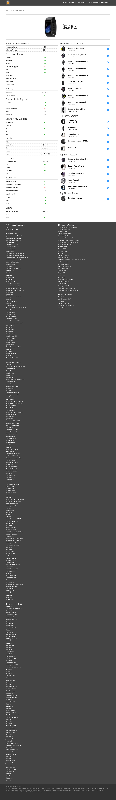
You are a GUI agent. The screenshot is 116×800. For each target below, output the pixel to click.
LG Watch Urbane (11, 560)
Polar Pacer (9, 279)
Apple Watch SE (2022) (12, 262)
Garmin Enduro (10, 312)
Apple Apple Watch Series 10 (14, 236)
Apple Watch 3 (10, 464)
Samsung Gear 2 (10, 588)
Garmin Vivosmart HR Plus (13, 667)
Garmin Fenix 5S (10, 477)
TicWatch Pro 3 (10, 332)
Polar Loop (9, 734)
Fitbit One (8, 776)
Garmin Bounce (62, 297)
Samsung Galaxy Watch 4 (13, 297)
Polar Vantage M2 (11, 329)
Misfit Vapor (9, 497)
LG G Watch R (10, 582)
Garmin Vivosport (11, 662)
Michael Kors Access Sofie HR (14, 401)
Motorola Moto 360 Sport (13, 540)
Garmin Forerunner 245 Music (14, 323)
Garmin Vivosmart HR (12, 717)
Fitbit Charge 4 (10, 630)
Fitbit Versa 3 (9, 349)
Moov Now (9, 723)
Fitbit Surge (9, 595)
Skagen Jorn (61, 275)
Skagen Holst (62, 249)
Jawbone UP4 (9, 737)
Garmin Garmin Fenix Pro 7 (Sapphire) (17, 258)
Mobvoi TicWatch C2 (12, 414)
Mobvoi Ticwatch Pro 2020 (13, 347)
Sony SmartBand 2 (11, 728)
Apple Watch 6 (10, 345)
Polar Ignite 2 (10, 325)
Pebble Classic (10, 593)
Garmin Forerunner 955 (13, 286)
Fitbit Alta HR (9, 678)
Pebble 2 (8, 517)
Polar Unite (9, 355)
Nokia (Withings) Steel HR (65, 279)
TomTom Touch (10, 680)
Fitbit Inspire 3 (10, 271)
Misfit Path (61, 253)
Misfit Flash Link (10, 732)
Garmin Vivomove (63, 281)
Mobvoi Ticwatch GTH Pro (13, 288)
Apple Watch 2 (10, 510)
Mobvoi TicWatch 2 (11, 466)
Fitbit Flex (8, 780)
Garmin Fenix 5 (10, 480)
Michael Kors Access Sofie (13, 458)
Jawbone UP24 (10, 765)
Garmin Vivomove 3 (11, 369)
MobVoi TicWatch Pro (12, 434)
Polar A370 (9, 673)
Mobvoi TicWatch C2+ (12, 353)
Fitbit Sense (9, 351)
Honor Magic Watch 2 (12, 301)
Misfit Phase (61, 277)
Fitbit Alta (8, 704)
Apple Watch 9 (10, 251)
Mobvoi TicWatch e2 (11, 408)
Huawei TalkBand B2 (12, 743)
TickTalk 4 (61, 301)
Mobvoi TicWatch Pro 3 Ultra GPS (15, 290)
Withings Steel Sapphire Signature (68, 242)
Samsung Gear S (10, 591)
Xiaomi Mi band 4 (11, 634)
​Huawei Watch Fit (11, 305)
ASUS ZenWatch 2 (11, 530)
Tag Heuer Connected (64, 233)
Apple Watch (9, 599)
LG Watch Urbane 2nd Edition (14, 532)
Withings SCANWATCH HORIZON (67, 227)
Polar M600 (9, 512)
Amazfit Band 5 (10, 625)
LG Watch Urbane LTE (12, 569)
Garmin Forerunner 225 (13, 545)
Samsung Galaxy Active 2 (13, 386)
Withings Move (62, 247)
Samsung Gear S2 (11, 543)
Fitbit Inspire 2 (10, 623)
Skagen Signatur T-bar (64, 266)
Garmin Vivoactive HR (12, 521)
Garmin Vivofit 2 (10, 771)
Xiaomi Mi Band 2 (11, 689)
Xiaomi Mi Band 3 (11, 645)
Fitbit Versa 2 (9, 390)
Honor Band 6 (10, 617)
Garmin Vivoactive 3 (11, 460)
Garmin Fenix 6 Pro (11, 318)
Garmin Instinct (10, 410)
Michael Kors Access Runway (14, 412)
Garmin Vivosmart (11, 769)
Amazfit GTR (9, 377)
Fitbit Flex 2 (9, 684)
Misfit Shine (9, 756)
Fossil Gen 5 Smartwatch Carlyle (15, 379)
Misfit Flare (9, 660)
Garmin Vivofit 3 (10, 702)
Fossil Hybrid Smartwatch (65, 238)
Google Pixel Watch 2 (12, 242)
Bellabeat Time (62, 231)
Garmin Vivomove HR (64, 255)
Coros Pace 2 (9, 327)
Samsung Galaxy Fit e (12, 639)
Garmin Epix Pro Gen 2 (12, 244)
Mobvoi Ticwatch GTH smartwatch (16, 308)
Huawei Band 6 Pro (11, 615)
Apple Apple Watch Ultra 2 (13, 238)
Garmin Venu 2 (10, 340)
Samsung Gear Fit (11, 754)
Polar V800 (9, 547)
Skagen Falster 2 (10, 399)
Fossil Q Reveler (10, 710)
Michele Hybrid (62, 251)
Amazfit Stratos (10, 443)
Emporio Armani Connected (14, 403)
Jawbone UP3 (9, 763)
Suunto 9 (8, 310)
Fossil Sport (9, 303)
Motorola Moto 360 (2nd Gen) (14, 538)
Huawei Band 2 (10, 656)
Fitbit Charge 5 (10, 610)
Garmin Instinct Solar (12, 360)
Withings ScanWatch (64, 229)
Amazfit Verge (10, 397)
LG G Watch (9, 580)
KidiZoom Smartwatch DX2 (66, 305)
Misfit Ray (8, 708)
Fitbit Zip (8, 774)
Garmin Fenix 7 (10, 266)
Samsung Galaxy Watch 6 (13, 240)
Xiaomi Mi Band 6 (11, 612)
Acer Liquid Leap (10, 676)
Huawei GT (9, 364)
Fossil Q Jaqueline (63, 268)
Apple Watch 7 (10, 295)
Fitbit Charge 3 (10, 643)
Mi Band (8, 671)
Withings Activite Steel (64, 286)
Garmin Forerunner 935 (13, 484)
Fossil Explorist (10, 440)
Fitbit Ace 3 (61, 308)
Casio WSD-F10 (10, 523)
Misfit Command (63, 262)
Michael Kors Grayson (12, 449)
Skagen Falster (10, 451)
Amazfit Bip (9, 654)
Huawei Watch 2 (10, 486)
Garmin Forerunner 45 (12, 392)
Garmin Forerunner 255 (13, 284)
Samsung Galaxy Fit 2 (12, 619)
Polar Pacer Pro (10, 281)
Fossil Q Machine (63, 257)
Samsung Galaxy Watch (13, 423)
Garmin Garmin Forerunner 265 (15, 255)
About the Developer (12, 229)
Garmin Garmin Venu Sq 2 (13, 260)
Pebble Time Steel (11, 558)
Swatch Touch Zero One (13, 564)
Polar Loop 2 (9, 721)
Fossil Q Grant (62, 284)
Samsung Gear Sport (12, 462)
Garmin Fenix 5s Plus (12, 432)
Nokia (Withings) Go (11, 695)
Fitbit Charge (9, 778)
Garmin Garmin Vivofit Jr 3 (66, 299)
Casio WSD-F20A (10, 436)
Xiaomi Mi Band (10, 691)
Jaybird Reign (9, 706)
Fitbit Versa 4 (9, 273)
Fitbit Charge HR (10, 747)
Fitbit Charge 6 (10, 606)
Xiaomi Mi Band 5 (11, 628)
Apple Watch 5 (10, 388)
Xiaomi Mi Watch (10, 334)
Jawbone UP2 (9, 739)
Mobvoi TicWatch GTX (12, 358)
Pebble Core (9, 693)
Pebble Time (9, 567)
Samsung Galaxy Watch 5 (13, 268)
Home (7, 227)
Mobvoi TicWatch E (11, 469)
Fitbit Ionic (9, 473)
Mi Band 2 (9, 669)
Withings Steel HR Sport (65, 244)
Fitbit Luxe (9, 621)
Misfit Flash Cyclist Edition (13, 715)
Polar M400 (9, 549)
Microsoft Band (10, 760)
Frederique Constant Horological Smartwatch (71, 260)
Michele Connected (63, 264)
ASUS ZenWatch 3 (11, 493)
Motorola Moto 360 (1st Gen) (14, 584)
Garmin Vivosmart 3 (11, 658)
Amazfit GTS (9, 375)
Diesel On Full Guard (12, 456)
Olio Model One (10, 556)
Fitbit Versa (9, 447)
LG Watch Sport (10, 490)
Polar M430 (9, 482)
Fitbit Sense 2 (9, 275)
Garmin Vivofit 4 (10, 652)
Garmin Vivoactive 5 (11, 249)
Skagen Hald (61, 273)
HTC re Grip (9, 741)
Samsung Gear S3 (11, 506)
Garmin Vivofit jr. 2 (63, 303)
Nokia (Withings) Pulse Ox (13, 745)
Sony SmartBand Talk (12, 750)
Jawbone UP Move (11, 767)
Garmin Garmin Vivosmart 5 (14, 608)
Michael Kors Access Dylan (13, 501)
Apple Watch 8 (10, 277)
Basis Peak (9, 597)
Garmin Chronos (10, 427)
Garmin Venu (9, 384)
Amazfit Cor (9, 647)
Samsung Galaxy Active (12, 395)
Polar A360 (9, 699)
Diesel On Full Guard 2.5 (13, 421)
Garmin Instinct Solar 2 (12, 247)
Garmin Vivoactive (11, 578)
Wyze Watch (9, 299)
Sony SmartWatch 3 (11, 575)
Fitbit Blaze (9, 525)
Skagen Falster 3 (10, 371)
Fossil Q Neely (62, 270)
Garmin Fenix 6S (10, 314)
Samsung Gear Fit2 (11, 697)
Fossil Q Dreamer (11, 713)
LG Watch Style (10, 488)
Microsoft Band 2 (11, 726)
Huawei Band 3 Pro (11, 632)
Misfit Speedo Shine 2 (12, 686)
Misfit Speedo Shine (11, 730)
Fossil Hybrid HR (63, 236)
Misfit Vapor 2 (10, 416)
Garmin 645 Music (11, 438)
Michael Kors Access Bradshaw (15, 499)
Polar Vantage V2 (11, 316)
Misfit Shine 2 (10, 719)
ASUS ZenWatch (10, 554)
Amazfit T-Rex (10, 373)
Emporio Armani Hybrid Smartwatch (69, 240)
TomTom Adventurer (12, 503)
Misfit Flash (9, 758)
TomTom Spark (10, 536)
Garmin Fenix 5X (10, 475)
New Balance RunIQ (11, 495)
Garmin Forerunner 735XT (13, 519)
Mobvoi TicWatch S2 (11, 406)
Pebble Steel (9, 573)
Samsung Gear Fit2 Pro (12, 665)
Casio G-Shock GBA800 (12, 425)
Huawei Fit (9, 508)
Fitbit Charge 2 (10, 682)
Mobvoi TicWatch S (11, 471)
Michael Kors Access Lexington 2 (15, 366)
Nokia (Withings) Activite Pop (66, 288)
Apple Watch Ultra (11, 264)
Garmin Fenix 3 (10, 571)
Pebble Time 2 (10, 514)
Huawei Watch (10, 562)
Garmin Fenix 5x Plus (12, 429)
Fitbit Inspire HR (10, 636)
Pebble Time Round (11, 534)
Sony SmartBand (10, 752)
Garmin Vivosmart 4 (11, 641)
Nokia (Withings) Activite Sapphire (68, 290)
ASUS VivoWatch (10, 551)
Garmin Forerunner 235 (13, 453)
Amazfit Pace (9, 445)
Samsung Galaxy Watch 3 (13, 362)
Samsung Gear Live (11, 586)
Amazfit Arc (9, 649)
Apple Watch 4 (10, 419)
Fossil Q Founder (11, 527)
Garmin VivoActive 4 (11, 382)
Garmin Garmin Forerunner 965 (15, 253)
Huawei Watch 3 (10, 338)
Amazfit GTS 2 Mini (11, 336)
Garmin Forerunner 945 (13, 321)
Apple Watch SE (10, 342)
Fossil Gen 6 (9, 292)
